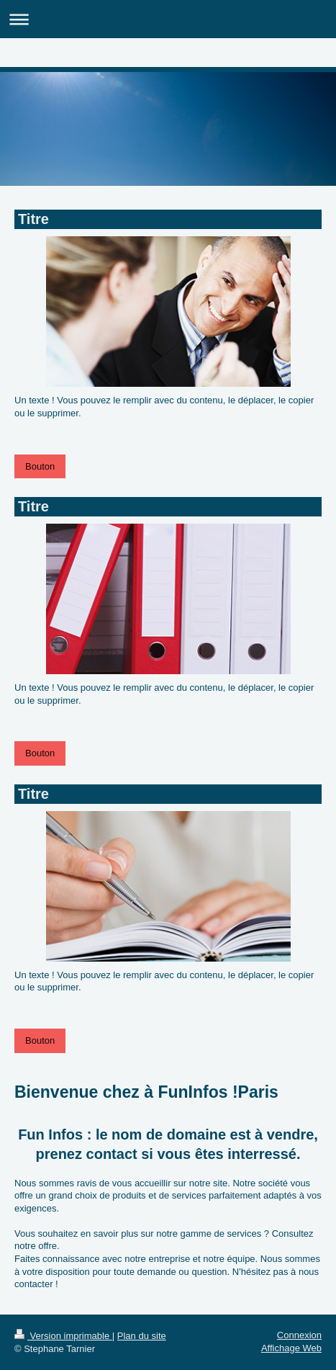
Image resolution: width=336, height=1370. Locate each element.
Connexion (299, 1335)
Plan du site (141, 1335)
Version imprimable (63, 1335)
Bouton (40, 466)
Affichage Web (291, 1348)
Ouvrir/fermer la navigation (168, 19)
